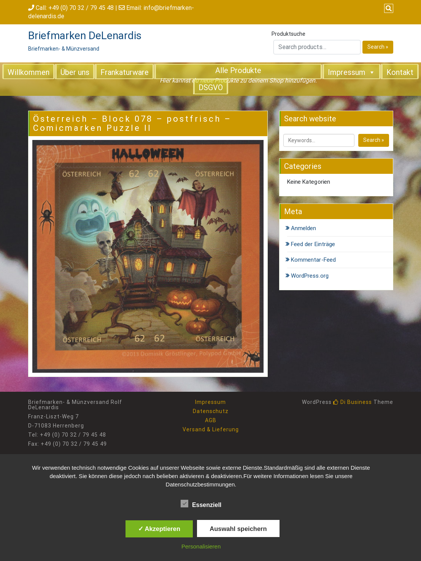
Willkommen (28, 72)
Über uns (74, 72)
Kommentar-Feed (313, 259)
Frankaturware (124, 72)
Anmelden (303, 228)
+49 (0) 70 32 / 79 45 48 (81, 7)
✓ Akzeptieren (159, 528)
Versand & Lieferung (211, 429)
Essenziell (201, 503)
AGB (210, 420)
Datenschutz (211, 411)
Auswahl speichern (238, 528)
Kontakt (399, 72)
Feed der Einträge (313, 244)
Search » (377, 47)
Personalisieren (201, 546)
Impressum (351, 72)
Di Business (352, 402)
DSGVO (211, 87)
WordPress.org (310, 275)
